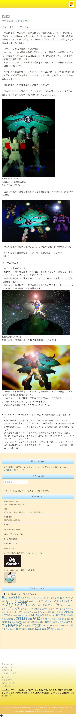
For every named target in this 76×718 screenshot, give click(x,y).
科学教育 (15, 625)
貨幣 (66, 626)
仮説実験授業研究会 (11, 501)
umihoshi (16, 707)
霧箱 (38, 628)
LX (38, 598)
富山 (51, 615)
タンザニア (64, 609)
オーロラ (60, 601)
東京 (64, 619)
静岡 (50, 628)
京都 (54, 612)
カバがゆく (8, 525)
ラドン (40, 612)
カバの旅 (16, 604)
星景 (36, 618)
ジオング (12, 423)
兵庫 (58, 612)
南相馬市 (14, 615)
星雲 (42, 619)
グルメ (14, 608)
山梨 (55, 615)
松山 (69, 619)
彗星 (60, 615)
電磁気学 (23, 629)
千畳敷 (7, 615)
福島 (68, 622)
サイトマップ (8, 683)
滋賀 (28, 622)
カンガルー (32, 605)
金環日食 (5, 629)
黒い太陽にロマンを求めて (14, 529)
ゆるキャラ (64, 597)
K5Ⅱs (30, 598)
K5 (26, 597)
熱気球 (37, 622)
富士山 (45, 615)
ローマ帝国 (47, 612)
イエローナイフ (34, 601)
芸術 (38, 625)
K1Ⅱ (17, 597)
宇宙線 (39, 615)
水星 (9, 622)
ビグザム (25, 21)
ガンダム (42, 605)
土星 (26, 615)
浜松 (24, 622)
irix (41, 598)
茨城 (44, 626)
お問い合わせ (8, 686)
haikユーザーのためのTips (13, 534)
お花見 (49, 598)
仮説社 (6, 509)
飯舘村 (57, 629)
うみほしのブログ (10, 667)
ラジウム (33, 612)
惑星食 (4, 619)
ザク (22, 609)
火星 (32, 622)
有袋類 (54, 619)
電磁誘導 (31, 629)
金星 (71, 625)
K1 (4, 597)
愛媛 (9, 619)
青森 (44, 629)
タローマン (55, 609)
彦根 (66, 615)
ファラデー (19, 612)
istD (44, 598)
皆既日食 (61, 622)
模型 (8, 21)
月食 (49, 619)
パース (11, 612)
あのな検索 (8, 517)
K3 (22, 597)
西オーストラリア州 (55, 625)
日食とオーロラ (9, 673)
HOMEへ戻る (8, 664)
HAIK (60, 711)
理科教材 (45, 622)
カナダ (67, 601)
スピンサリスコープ (42, 609)
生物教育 (53, 622)
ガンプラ (15, 21)
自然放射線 (28, 625)
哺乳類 (20, 615)
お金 (54, 598)
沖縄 (13, 622)
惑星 (70, 615)
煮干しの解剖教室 (10, 539)
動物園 (65, 611)
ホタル (26, 612)
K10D (10, 598)
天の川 (31, 615)
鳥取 (62, 629)
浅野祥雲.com (9, 548)
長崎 (11, 629)
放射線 (21, 618)
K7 (35, 598)
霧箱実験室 (7, 670)
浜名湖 (19, 622)
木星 (59, 619)
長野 (15, 629)
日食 (30, 619)
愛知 (13, 619)
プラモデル (7, 680)
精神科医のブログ (10, 543)
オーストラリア (48, 601)
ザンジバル (29, 609)
